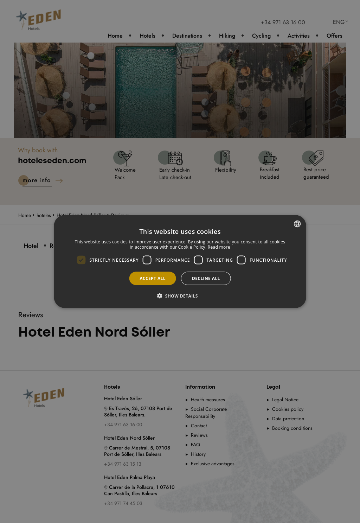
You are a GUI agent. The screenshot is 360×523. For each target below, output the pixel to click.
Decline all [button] (206, 278)
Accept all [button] (153, 278)
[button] (180, 295)
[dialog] (180, 261)
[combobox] (297, 223)
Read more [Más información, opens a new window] (219, 247)
